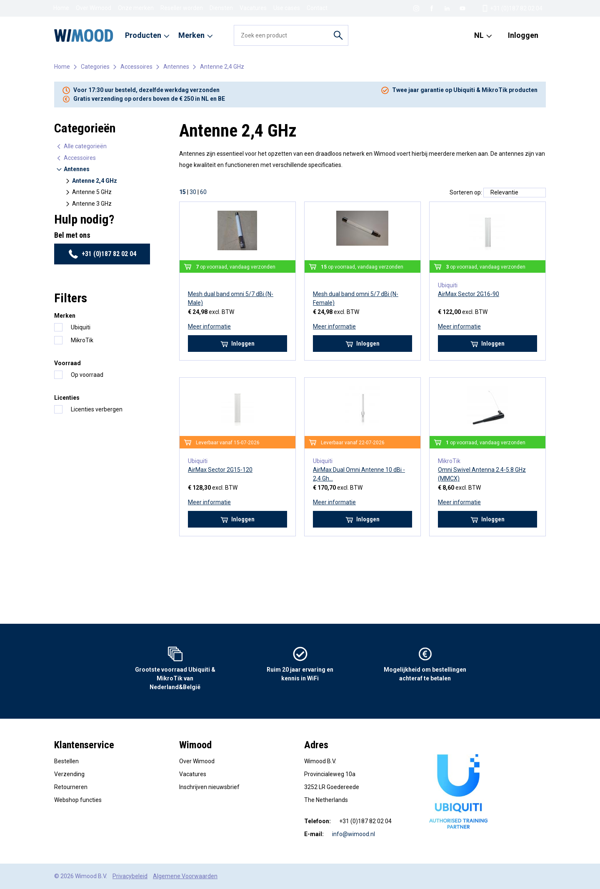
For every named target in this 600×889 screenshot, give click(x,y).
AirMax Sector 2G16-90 (468, 294)
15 (182, 192)
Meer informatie (209, 326)
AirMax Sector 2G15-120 (220, 469)
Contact (317, 8)
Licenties (67, 397)
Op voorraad (87, 374)
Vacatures (253, 8)
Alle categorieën (81, 146)
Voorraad (67, 363)
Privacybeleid (130, 876)
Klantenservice (84, 745)
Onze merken (136, 8)
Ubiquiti (80, 327)
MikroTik (82, 340)
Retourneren (71, 787)
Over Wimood (93, 8)
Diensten (221, 8)
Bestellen (66, 761)
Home (61, 8)
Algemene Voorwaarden (185, 876)
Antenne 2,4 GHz (222, 66)
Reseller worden (181, 8)
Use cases (286, 8)
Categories (95, 66)
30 (193, 192)
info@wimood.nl (353, 834)
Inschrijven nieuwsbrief (209, 787)
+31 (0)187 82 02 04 (102, 254)
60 (203, 192)
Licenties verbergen (96, 409)
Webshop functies (78, 800)
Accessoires (136, 66)
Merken (64, 315)
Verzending (69, 774)
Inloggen (523, 35)
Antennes (176, 66)
